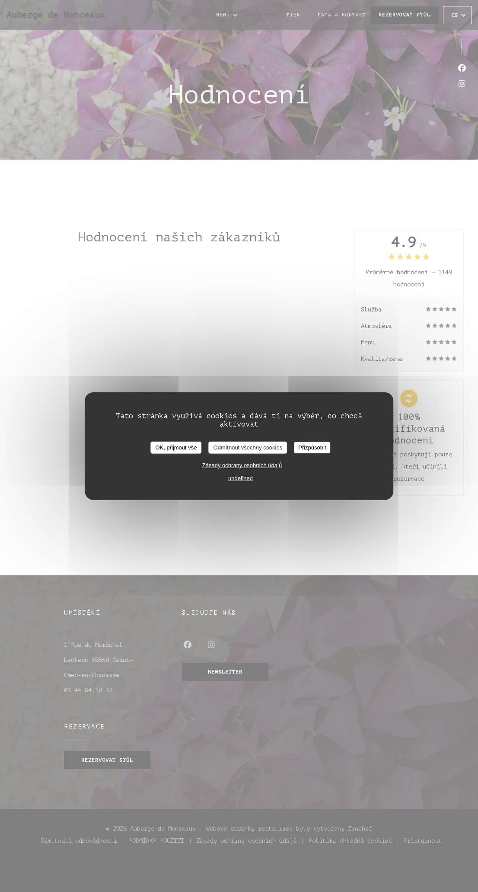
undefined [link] (240, 478)
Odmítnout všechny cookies (248, 447)
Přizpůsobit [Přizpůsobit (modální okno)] (312, 447)
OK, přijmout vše (176, 447)
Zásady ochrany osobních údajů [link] (242, 465)
